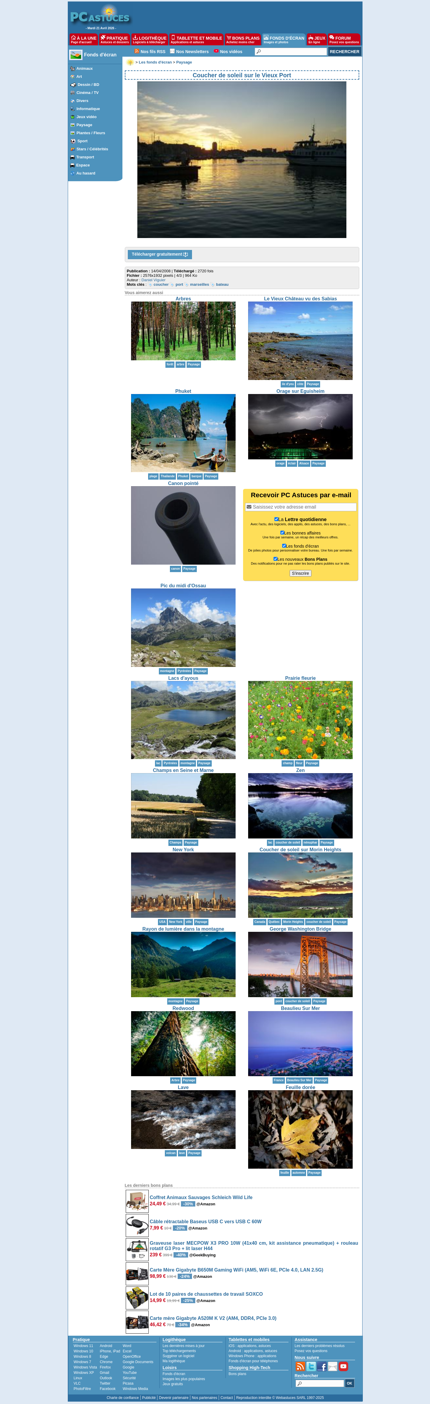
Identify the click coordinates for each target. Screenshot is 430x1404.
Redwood (183, 1008)
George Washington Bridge (300, 929)
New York (183, 849)
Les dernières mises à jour (184, 1346)
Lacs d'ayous (183, 678)
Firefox (105, 1367)
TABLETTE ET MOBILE (196, 39)
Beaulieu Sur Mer (300, 1008)
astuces (265, 1346)
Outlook (106, 1378)
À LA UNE (83, 39)
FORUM (344, 39)
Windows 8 (82, 1356)
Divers (82, 100)
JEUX (316, 39)
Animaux (84, 68)
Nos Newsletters (192, 51)
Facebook (108, 1389)
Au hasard (86, 173)
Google (128, 1367)
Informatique (88, 108)
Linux (78, 1378)
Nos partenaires (204, 1398)
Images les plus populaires (184, 1379)
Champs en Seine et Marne (183, 770)
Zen (300, 770)
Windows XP (84, 1373)
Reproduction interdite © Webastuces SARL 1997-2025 (280, 1398)
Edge (104, 1356)
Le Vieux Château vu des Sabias (300, 298)
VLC (77, 1383)
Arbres (183, 298)
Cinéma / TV (87, 92)
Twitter (105, 1383)
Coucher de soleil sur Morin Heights (300, 849)
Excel (127, 1351)
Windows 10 (83, 1351)
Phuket (183, 391)
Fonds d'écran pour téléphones (253, 1361)
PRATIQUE (115, 39)
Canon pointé (183, 483)
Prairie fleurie (300, 678)
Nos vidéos (231, 51)
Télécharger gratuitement (160, 254)
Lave (183, 1087)
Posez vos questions (311, 1351)
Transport (85, 157)
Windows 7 (82, 1362)
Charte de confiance (123, 1398)
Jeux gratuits (173, 1384)
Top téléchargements (179, 1351)
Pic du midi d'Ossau (183, 585)
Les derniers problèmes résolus (320, 1346)
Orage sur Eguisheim (301, 391)
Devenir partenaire (174, 1398)
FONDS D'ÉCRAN (284, 39)
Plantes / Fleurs (90, 133)
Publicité (149, 1398)
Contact (226, 1398)
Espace (83, 165)
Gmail (104, 1373)
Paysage (84, 125)
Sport (82, 141)
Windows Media (135, 1389)
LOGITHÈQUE (149, 39)
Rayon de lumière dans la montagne (183, 929)
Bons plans (237, 1374)
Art (79, 76)
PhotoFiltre (82, 1389)
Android (106, 1346)
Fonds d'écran (100, 54)
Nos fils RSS (153, 51)
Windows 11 (83, 1346)
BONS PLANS (243, 39)
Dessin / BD (88, 84)
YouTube (130, 1373)
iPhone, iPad (110, 1351)
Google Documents (138, 1362)
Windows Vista (85, 1367)
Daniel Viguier (154, 280)
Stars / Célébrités (92, 149)
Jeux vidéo (86, 117)
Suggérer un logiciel (178, 1356)
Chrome (106, 1362)
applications (247, 1346)
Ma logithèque (174, 1361)
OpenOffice (132, 1356)
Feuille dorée (300, 1087)
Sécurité (129, 1378)
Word (127, 1346)
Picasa (128, 1383)
